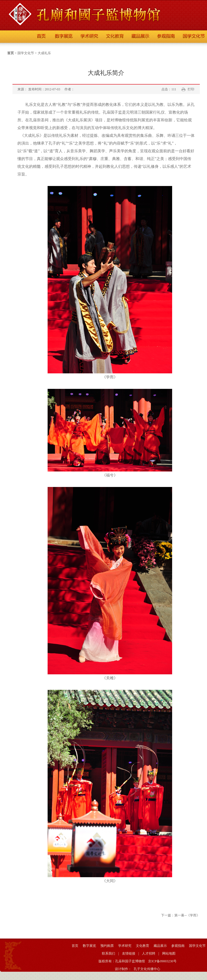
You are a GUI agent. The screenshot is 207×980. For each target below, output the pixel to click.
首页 (10, 53)
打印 (191, 89)
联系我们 (108, 953)
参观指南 (178, 946)
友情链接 (128, 953)
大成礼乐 (44, 53)
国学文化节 (25, 53)
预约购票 (107, 946)
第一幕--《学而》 (187, 915)
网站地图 (168, 953)
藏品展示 (160, 946)
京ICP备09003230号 (162, 961)
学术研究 (124, 946)
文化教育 (142, 946)
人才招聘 (148, 953)
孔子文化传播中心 (147, 969)
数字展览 (89, 946)
